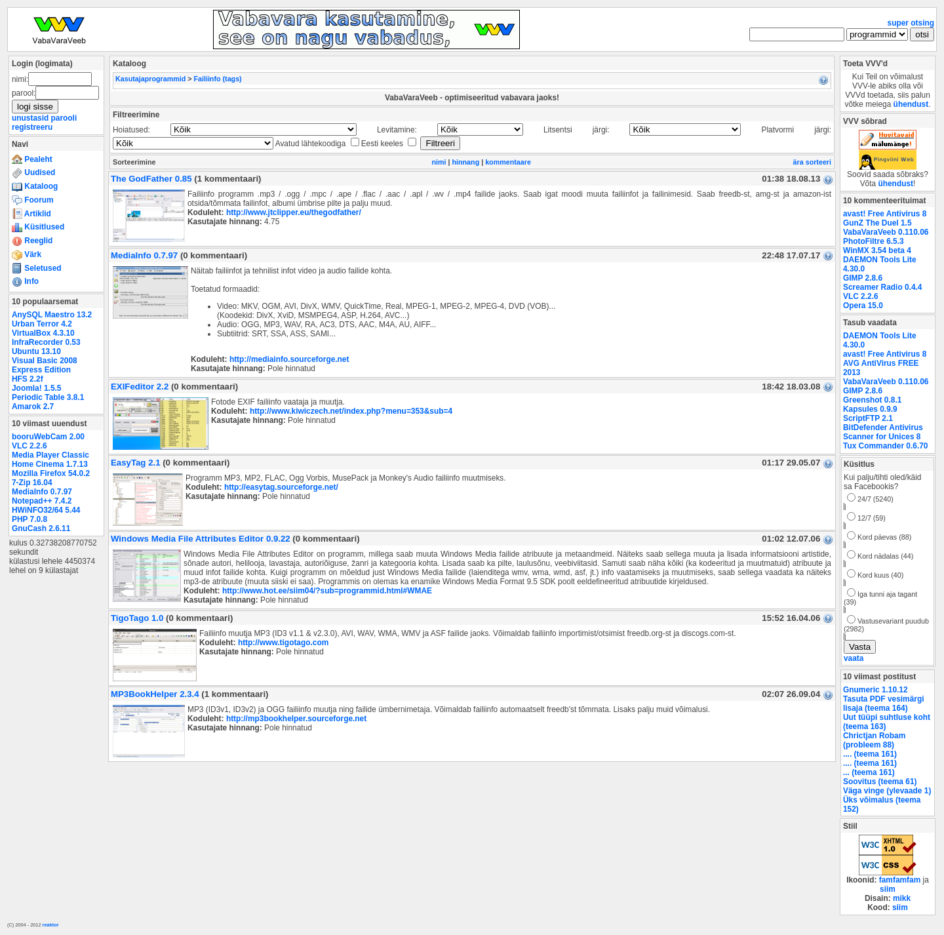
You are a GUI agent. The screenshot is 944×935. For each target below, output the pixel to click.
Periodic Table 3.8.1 (48, 397)
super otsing (911, 23)
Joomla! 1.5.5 (36, 388)
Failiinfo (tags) (217, 79)
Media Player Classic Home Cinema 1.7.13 (50, 459)
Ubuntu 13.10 (36, 351)
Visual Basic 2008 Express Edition (44, 365)
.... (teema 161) (870, 754)
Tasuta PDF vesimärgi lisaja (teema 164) (883, 703)
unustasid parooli (44, 118)
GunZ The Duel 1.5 (877, 223)
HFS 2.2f (27, 379)
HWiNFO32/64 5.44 (46, 510)
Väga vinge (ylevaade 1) (887, 790)
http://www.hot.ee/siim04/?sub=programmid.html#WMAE (327, 590)
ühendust (911, 104)
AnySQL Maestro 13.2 (52, 314)
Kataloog (35, 186)
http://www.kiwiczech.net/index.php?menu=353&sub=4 (351, 411)
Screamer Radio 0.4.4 (882, 287)
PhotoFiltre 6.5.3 (873, 241)
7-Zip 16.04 (32, 482)
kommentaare (508, 162)
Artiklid (31, 213)
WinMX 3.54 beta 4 (877, 250)
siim (887, 889)
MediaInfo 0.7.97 (42, 491)
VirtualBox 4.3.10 (43, 333)
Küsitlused (38, 226)
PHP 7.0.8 (29, 519)
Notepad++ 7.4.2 (41, 501)
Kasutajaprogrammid (150, 79)
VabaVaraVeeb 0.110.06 (885, 232)
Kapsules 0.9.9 (870, 409)
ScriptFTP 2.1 (868, 418)
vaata (853, 658)
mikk (902, 898)
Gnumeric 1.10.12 (875, 689)
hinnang (466, 162)
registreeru (32, 127)
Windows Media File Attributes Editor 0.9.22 (200, 539)
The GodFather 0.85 (151, 179)
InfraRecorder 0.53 (46, 342)
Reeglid (32, 240)
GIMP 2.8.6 (862, 278)
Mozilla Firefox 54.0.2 (51, 473)
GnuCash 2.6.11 (41, 528)
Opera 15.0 (863, 305)
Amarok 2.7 (33, 406)
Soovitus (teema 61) (879, 781)
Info (25, 281)
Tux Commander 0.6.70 (885, 445)
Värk (26, 254)
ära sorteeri (812, 162)
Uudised (33, 172)
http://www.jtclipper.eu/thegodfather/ (293, 212)
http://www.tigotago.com (283, 642)
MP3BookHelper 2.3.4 (155, 694)
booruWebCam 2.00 (48, 436)
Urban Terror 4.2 (42, 323)
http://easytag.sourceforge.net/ (281, 487)
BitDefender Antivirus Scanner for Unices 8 (883, 432)
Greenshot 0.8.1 (872, 400)
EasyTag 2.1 (136, 463)
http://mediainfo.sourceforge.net (289, 359)
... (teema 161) (869, 772)
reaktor (51, 925)
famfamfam (900, 880)
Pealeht (32, 159)
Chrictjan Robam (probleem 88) (874, 740)
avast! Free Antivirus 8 (884, 213)
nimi (438, 162)
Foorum (33, 200)
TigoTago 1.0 (137, 618)
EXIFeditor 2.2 (139, 386)
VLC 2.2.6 (29, 445)
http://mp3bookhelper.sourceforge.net (296, 718)
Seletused (37, 268)
